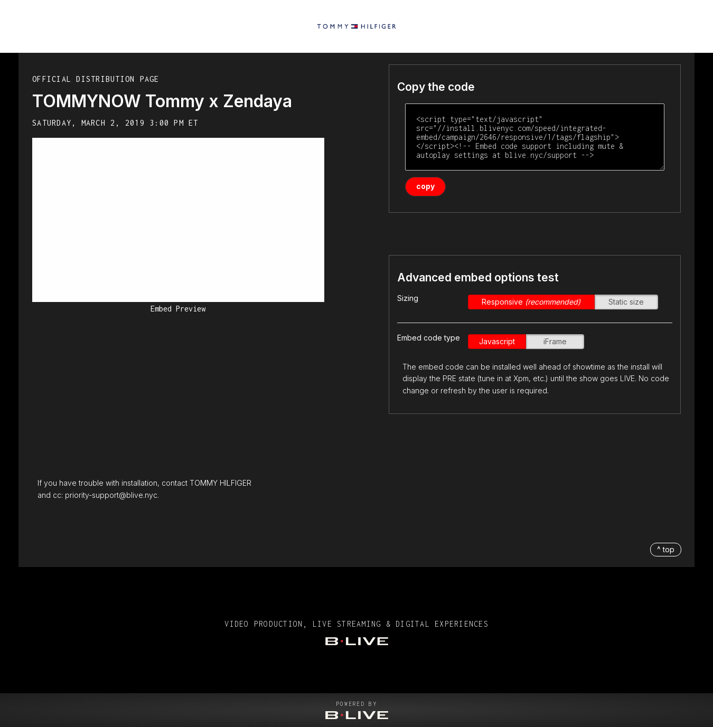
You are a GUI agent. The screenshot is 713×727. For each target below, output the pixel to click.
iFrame (555, 341)
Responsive (531, 301)
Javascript (497, 341)
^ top (665, 549)
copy (425, 186)
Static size (626, 301)
